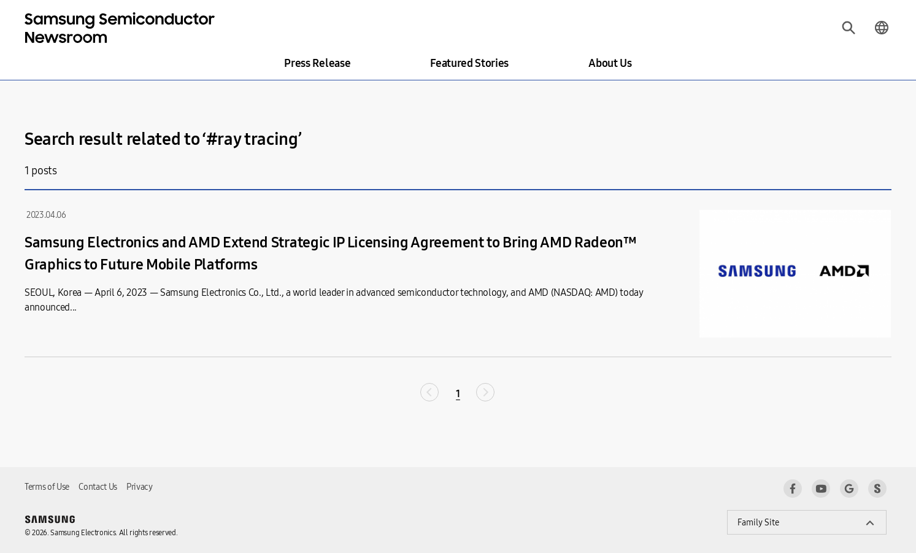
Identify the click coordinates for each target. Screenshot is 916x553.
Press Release (317, 63)
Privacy (139, 487)
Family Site (758, 522)
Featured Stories (469, 63)
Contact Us (98, 487)
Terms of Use (47, 487)
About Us (609, 63)
